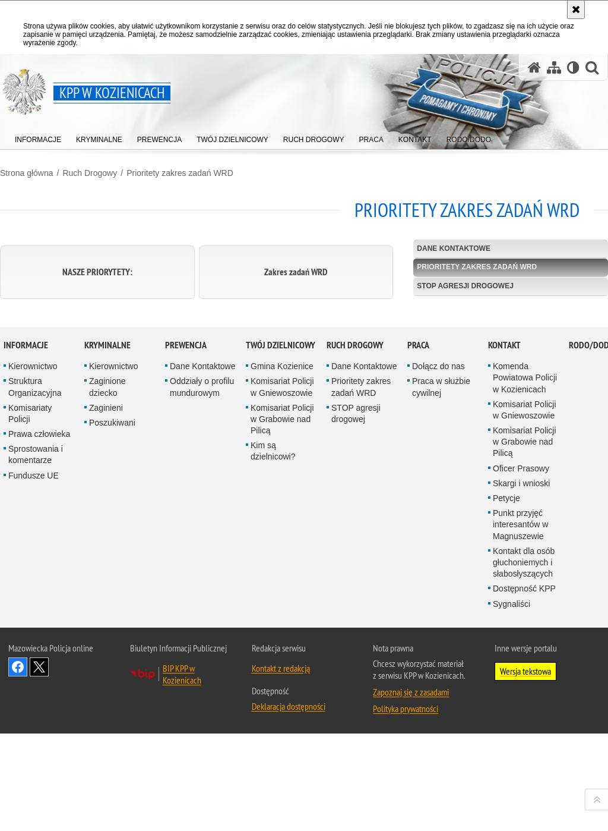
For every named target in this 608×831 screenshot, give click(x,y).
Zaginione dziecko (107, 623)
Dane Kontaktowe (453, 248)
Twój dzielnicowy (280, 581)
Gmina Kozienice (282, 602)
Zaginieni (106, 644)
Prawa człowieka (39, 670)
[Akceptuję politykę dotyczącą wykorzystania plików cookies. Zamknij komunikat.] (576, 9)
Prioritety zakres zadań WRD (179, 173)
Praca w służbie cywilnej (441, 623)
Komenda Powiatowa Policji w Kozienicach (525, 614)
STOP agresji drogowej (465, 286)
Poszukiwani (112, 659)
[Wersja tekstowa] (573, 67)
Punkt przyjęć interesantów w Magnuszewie (520, 761)
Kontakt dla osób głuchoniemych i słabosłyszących (524, 799)
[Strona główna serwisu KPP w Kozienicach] (534, 67)
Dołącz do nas (438, 602)
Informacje (26, 581)
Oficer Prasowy (521, 705)
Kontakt (504, 581)
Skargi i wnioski (521, 720)
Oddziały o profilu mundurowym (202, 623)
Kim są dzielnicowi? (273, 687)
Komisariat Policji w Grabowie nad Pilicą (282, 656)
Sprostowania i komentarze (35, 691)
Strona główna (26, 173)
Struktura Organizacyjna (35, 623)
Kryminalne (107, 581)
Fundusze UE (33, 712)
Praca (418, 581)
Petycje (506, 734)
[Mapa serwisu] (554, 67)
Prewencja (186, 581)
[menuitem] (38, 137)
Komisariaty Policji (30, 650)
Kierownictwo (32, 602)
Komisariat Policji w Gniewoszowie (282, 623)
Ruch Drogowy (89, 173)
